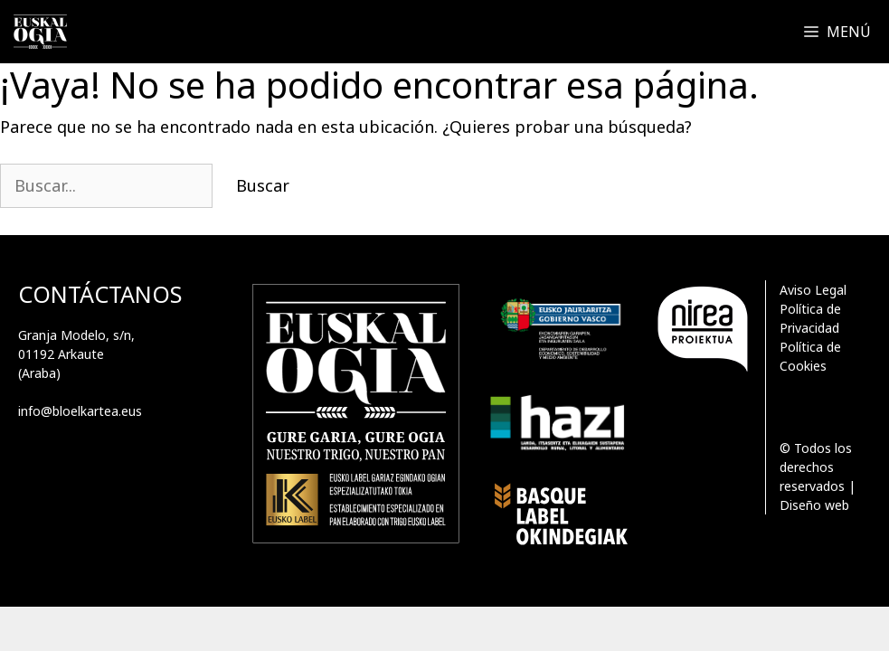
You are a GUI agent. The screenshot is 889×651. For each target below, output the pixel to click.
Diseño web (814, 505)
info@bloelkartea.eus (80, 411)
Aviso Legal (813, 289)
